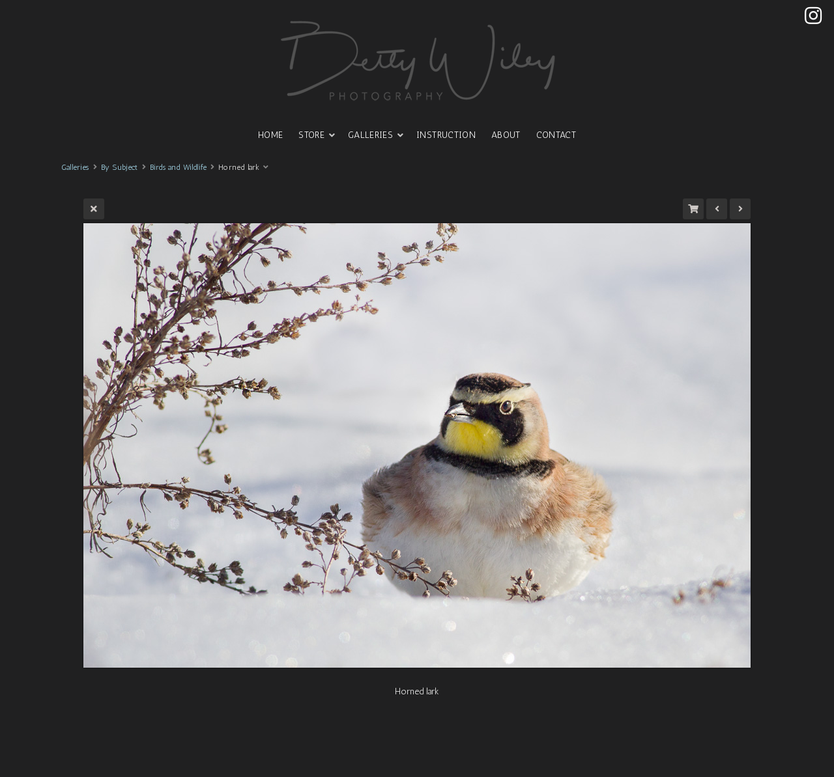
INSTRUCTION (446, 135)
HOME (270, 135)
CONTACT (556, 135)
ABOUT (506, 135)
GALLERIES (370, 135)
